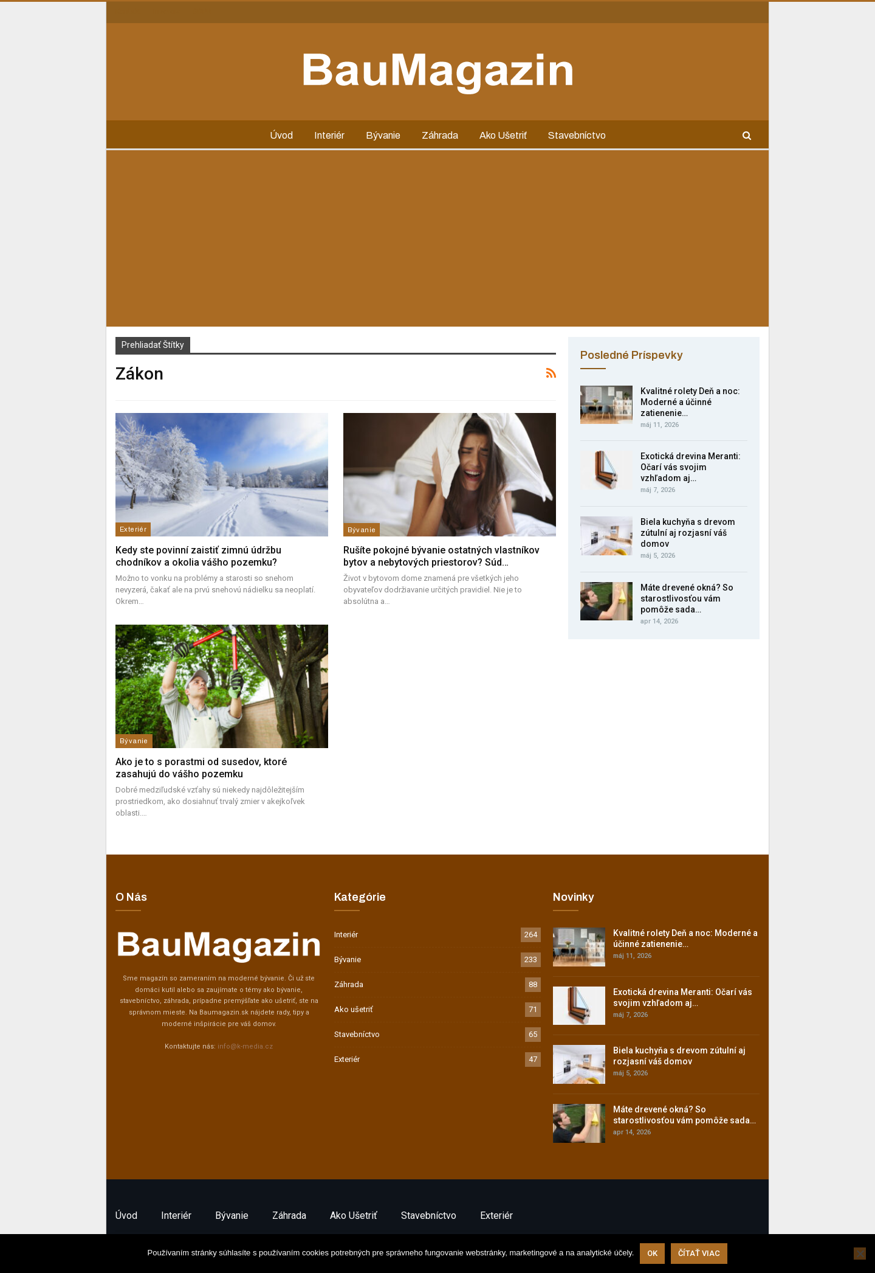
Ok (652, 1253)
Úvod (281, 135)
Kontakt (128, 11)
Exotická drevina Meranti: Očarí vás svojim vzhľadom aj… (690, 467)
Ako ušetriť (503, 135)
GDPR (202, 11)
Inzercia (166, 11)
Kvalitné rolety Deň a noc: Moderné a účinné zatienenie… (690, 402)
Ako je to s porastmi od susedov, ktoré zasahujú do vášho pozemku (201, 768)
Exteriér (133, 529)
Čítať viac (699, 1253)
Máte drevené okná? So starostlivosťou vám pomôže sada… (686, 598)
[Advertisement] (437, 241)
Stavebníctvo (577, 135)
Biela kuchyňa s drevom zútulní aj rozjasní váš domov (687, 533)
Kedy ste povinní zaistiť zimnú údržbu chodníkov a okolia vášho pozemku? (198, 556)
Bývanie (383, 135)
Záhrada (440, 135)
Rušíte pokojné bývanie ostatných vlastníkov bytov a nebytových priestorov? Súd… (441, 556)
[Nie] (860, 1253)
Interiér (329, 135)
